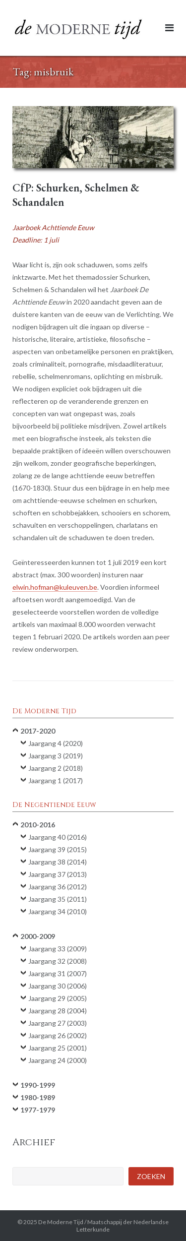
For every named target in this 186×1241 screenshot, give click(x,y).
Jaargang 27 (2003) (57, 1023)
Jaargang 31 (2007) (57, 973)
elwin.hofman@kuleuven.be (54, 587)
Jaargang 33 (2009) (57, 948)
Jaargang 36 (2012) (57, 886)
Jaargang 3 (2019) (55, 755)
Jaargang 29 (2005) (57, 998)
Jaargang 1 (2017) (55, 780)
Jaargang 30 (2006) (57, 986)
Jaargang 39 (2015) (57, 849)
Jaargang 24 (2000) (57, 1060)
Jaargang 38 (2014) (57, 862)
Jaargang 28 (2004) (57, 1010)
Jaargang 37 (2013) (57, 874)
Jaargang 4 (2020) (55, 743)
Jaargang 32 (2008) (57, 961)
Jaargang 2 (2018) (55, 768)
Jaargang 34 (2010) (57, 911)
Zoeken (151, 1176)
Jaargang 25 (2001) (57, 1048)
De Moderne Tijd (60, 1222)
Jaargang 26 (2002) (57, 1035)
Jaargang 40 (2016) (57, 837)
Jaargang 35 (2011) (57, 899)
